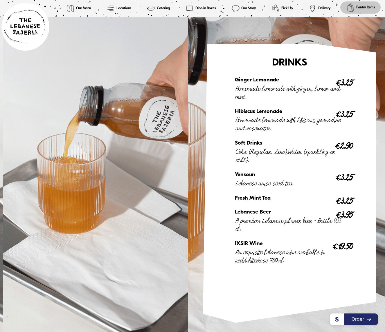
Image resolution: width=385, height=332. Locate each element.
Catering (158, 8)
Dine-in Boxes (200, 8)
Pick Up (282, 8)
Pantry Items (360, 7)
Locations (118, 8)
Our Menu (78, 8)
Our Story (243, 8)
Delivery (319, 8)
